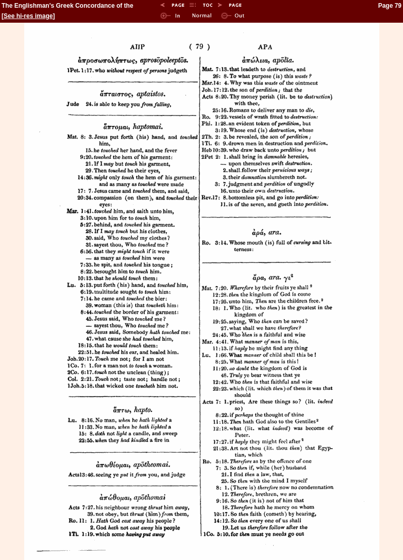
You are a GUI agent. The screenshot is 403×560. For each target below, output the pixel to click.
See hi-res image (28, 16)
